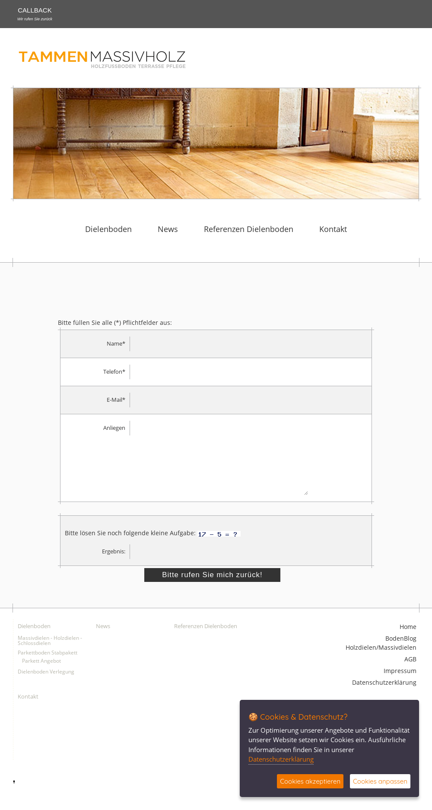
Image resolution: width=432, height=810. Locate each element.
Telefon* (114, 371)
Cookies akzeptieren (310, 781)
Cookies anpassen (380, 781)
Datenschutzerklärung (384, 695)
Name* (116, 343)
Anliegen (114, 428)
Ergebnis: (113, 564)
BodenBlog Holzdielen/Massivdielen (381, 656)
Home (408, 640)
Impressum (400, 684)
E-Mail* (116, 399)
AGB (410, 672)
